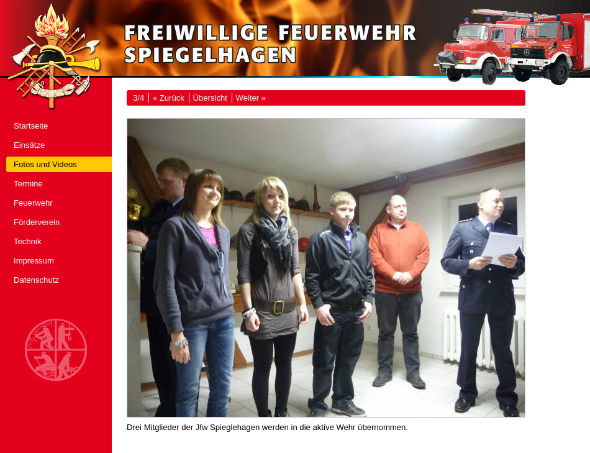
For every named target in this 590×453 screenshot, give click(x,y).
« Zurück (168, 98)
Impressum (34, 260)
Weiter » (251, 98)
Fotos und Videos (45, 164)
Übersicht (210, 98)
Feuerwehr (33, 203)
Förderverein (37, 222)
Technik (27, 241)
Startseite (31, 125)
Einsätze (29, 145)
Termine (28, 183)
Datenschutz (36, 280)
